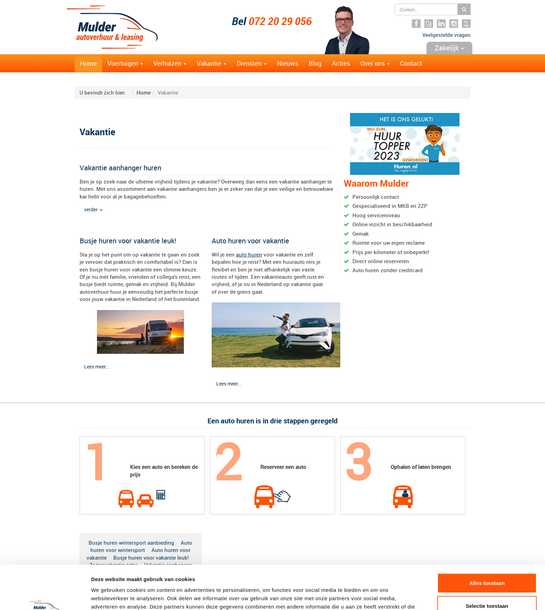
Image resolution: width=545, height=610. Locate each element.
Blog (315, 63)
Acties (341, 63)
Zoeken (464, 9)
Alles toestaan (487, 542)
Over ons (375, 63)
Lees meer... (97, 366)
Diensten (252, 63)
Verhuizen (169, 63)
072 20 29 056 (280, 21)
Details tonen (375, 596)
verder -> (93, 209)
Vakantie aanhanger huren (120, 167)
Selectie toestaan (487, 565)
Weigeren (486, 587)
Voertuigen (125, 63)
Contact (411, 63)
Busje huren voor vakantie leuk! (128, 240)
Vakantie (211, 63)
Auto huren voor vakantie (250, 240)
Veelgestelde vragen (446, 34)
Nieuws (287, 63)
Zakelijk (449, 47)
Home (88, 63)
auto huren (249, 254)
